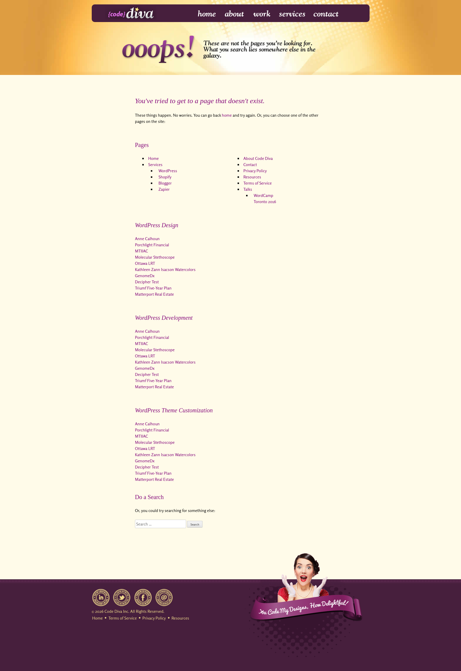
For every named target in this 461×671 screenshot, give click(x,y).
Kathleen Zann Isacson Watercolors (165, 269)
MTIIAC (141, 250)
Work (262, 14)
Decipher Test (147, 281)
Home (203, 14)
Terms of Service (257, 182)
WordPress (167, 170)
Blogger (165, 182)
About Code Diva (258, 158)
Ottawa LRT (145, 263)
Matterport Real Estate (154, 294)
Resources (252, 176)
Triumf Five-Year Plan (153, 287)
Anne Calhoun (147, 238)
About (235, 14)
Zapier (164, 189)
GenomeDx (144, 275)
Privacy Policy (255, 170)
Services (292, 14)
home (227, 115)
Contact (326, 14)
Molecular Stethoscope (155, 257)
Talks (247, 189)
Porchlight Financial (152, 244)
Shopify (164, 176)
